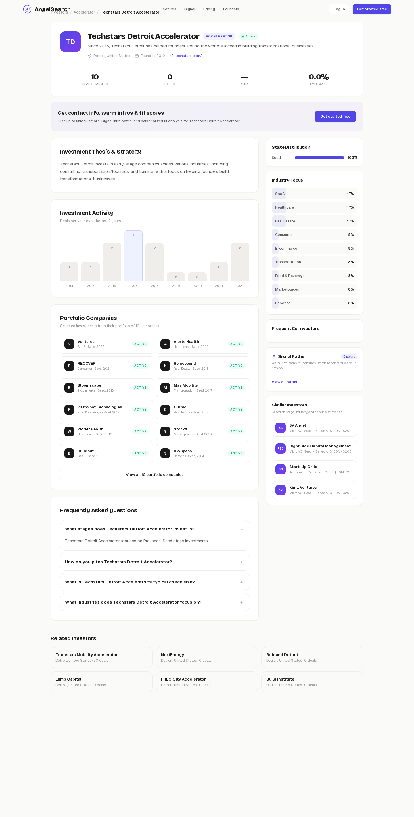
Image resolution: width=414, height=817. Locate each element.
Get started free (372, 9)
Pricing (209, 9)
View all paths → (286, 382)
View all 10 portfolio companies (155, 475)
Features (168, 9)
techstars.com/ (186, 55)
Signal (189, 9)
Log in (339, 9)
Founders (231, 9)
